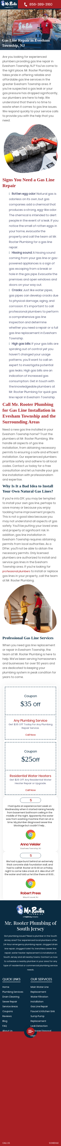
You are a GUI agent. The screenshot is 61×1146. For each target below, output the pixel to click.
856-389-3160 (40, 4)
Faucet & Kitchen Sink (43, 1011)
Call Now (30, 734)
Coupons (7, 1011)
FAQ (4, 1026)
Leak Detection (39, 1026)
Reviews (7, 1016)
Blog (4, 1021)
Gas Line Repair (39, 1006)
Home (5, 987)
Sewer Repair (9, 1001)
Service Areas (10, 1006)
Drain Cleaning (10, 996)
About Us (7, 1030)
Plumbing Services (12, 991)
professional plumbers (16, 571)
